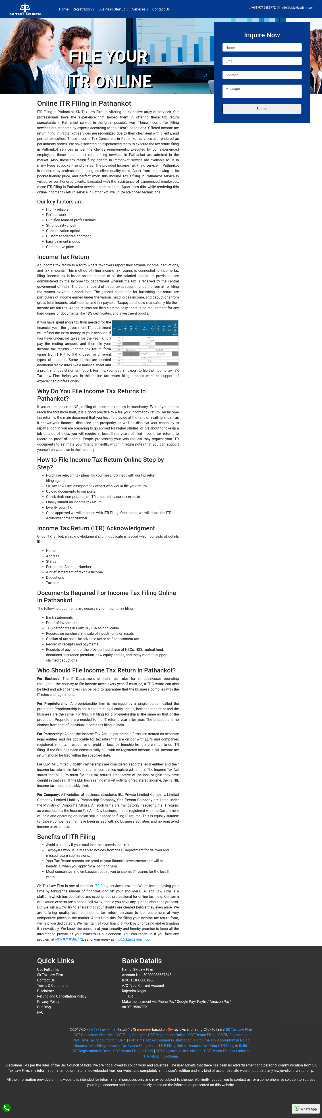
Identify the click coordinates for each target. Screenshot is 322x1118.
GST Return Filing (202, 1035)
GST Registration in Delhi (90, 1051)
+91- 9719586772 (69, 939)
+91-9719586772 (264, 7)
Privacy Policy (48, 1002)
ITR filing (101, 886)
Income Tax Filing (203, 1045)
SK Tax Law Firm (101, 1029)
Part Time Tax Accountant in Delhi (100, 1040)
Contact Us (161, 9)
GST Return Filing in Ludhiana (227, 1051)
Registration (84, 9)
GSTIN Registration (233, 1035)
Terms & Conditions (53, 985)
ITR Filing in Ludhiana (161, 1056)
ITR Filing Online (174, 1045)
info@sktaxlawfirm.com (133, 939)
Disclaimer (45, 991)
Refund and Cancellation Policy (61, 996)
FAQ (40, 1012)
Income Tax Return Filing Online (133, 1045)
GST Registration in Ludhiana (179, 1051)
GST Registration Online (167, 1035)
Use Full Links (48, 969)
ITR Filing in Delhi (233, 1045)
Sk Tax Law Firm (50, 975)
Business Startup (113, 9)
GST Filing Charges (130, 1035)
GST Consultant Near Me (93, 1035)
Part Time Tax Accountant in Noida (221, 1040)
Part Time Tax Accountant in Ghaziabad (160, 1040)
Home (64, 9)
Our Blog (44, 1007)
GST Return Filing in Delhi (133, 1051)
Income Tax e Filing (90, 1045)
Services (140, 9)
